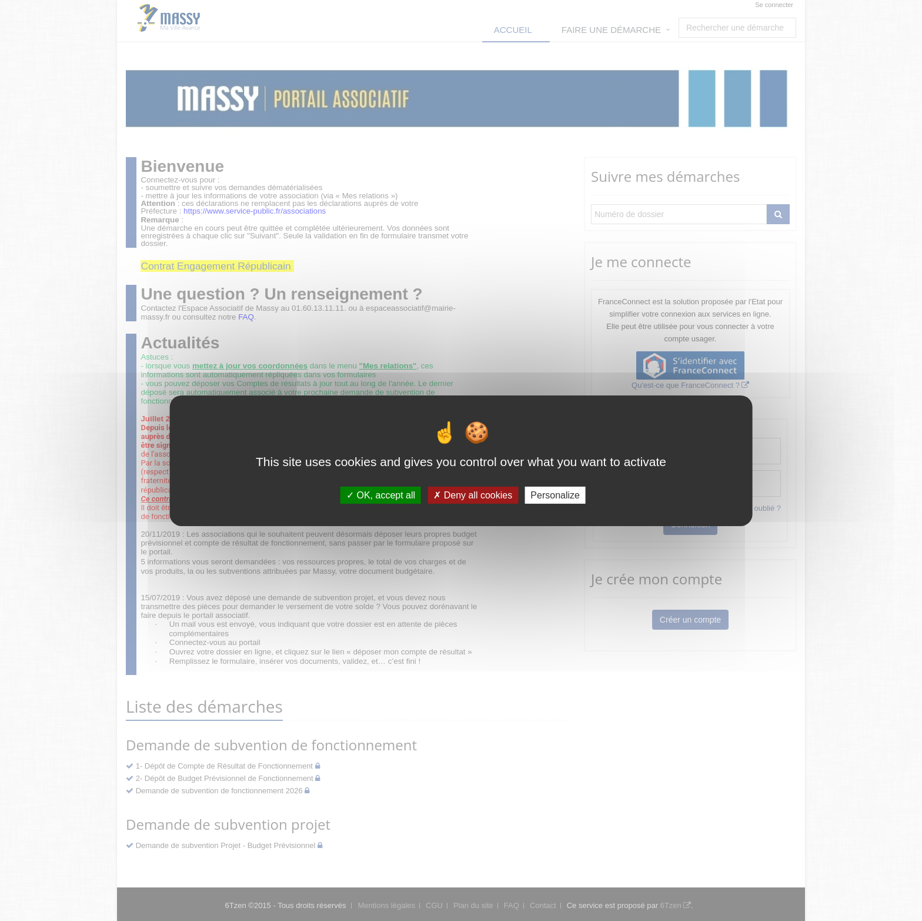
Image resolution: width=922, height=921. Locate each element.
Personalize (555, 495)
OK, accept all (380, 495)
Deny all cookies (472, 495)
